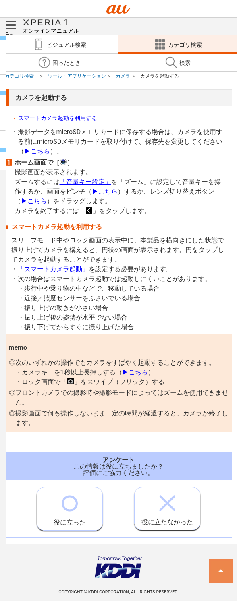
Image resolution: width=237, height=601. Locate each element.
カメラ (123, 76)
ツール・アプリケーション (77, 76)
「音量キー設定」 (85, 182)
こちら (37, 151)
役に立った (70, 506)
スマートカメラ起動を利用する (57, 118)
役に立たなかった (167, 506)
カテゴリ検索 (19, 76)
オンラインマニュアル (51, 26)
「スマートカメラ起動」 (53, 269)
